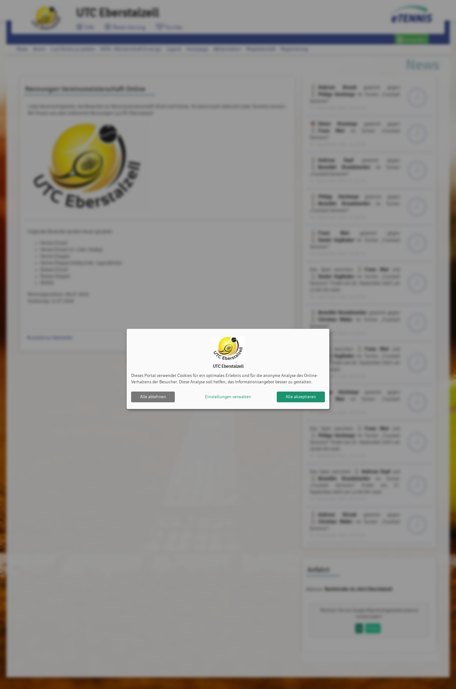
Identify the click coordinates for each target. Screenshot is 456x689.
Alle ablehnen (153, 396)
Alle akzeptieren (301, 396)
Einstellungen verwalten (228, 396)
